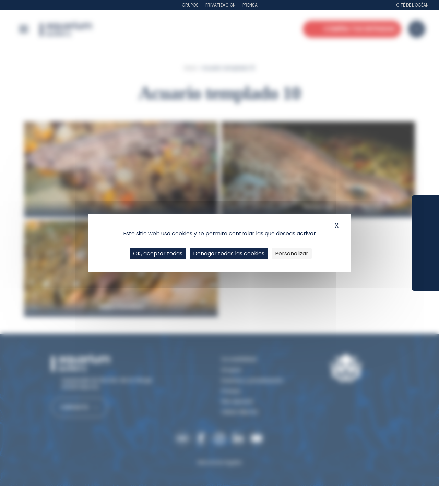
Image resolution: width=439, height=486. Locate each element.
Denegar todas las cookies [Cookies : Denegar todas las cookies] (228, 253)
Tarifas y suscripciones (425, 231)
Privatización (220, 5)
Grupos (190, 5)
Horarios (425, 255)
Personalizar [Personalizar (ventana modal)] (291, 253)
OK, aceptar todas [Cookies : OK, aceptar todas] (157, 253)
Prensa (250, 5)
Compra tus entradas (425, 207)
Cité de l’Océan (412, 5)
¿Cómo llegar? (425, 279)
